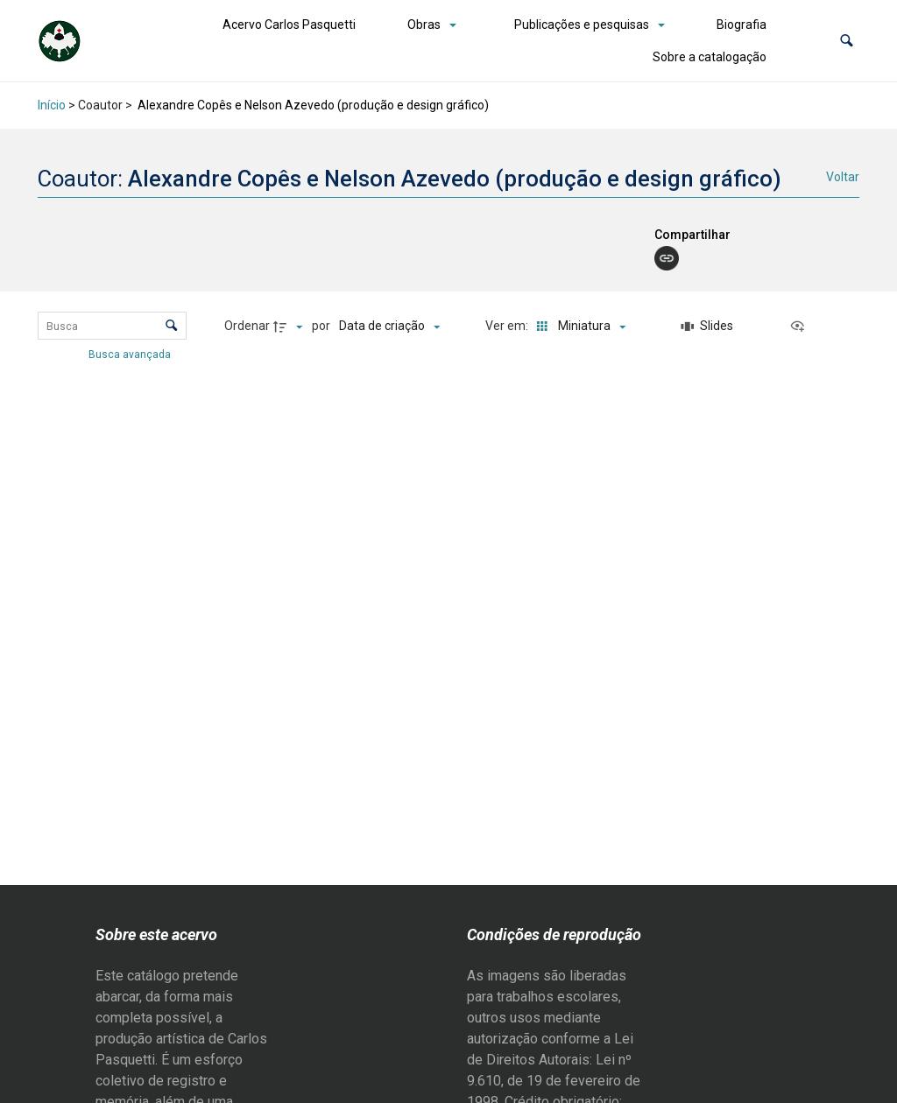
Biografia (741, 25)
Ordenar (247, 326)
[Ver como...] (801, 326)
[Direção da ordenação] (290, 326)
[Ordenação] (389, 326)
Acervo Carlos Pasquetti (289, 25)
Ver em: (508, 326)
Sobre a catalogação (709, 57)
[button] (846, 41)
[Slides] (707, 326)
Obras (424, 25)
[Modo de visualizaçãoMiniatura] (577, 326)
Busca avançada (130, 354)
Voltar (842, 177)
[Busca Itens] (112, 326)
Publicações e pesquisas (581, 25)
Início (52, 105)
